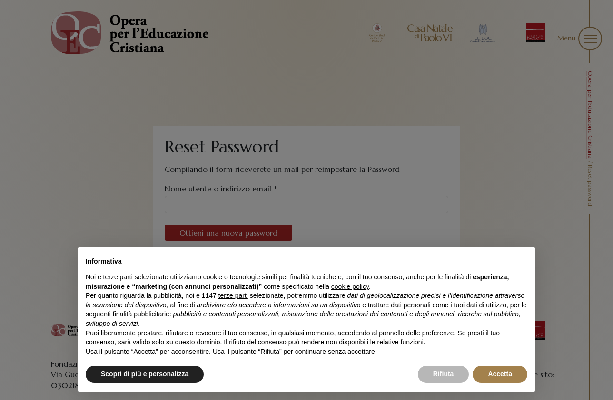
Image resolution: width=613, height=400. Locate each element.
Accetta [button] (500, 374)
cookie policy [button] (350, 286)
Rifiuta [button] (443, 374)
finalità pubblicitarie (141, 314)
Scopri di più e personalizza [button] (144, 374)
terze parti (233, 295)
